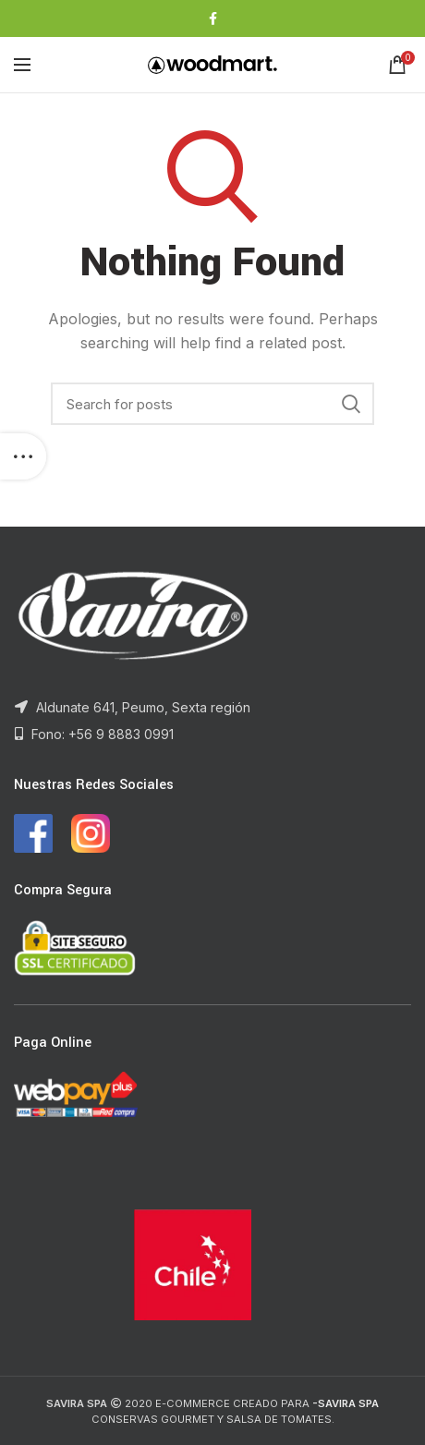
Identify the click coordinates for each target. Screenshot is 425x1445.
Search (351, 403)
